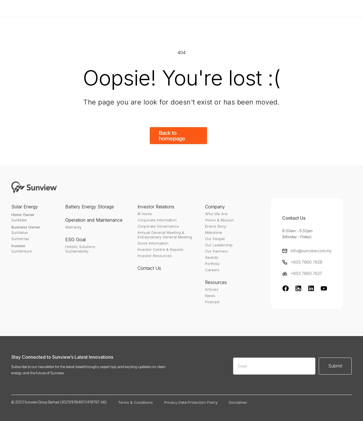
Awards (211, 257)
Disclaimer (238, 402)
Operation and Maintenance (94, 220)
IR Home (145, 213)
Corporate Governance (158, 226)
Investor (18, 245)
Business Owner (25, 227)
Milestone (213, 232)
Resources (216, 282)
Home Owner (23, 214)
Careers (212, 270)
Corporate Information (157, 220)
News (210, 295)
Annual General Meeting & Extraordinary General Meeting (165, 234)
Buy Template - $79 (261, 8)
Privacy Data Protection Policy (191, 402)
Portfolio (212, 263)
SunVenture (21, 251)
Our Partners (216, 251)
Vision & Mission (219, 220)
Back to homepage (172, 135)
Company (215, 207)
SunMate (19, 220)
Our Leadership (219, 245)
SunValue (19, 232)
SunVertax (20, 238)
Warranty (73, 227)
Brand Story (215, 226)
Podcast (212, 302)
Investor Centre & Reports (160, 249)
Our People (215, 238)
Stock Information (153, 243)
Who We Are (216, 213)
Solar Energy (24, 207)
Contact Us (149, 268)
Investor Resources (155, 255)
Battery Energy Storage (89, 207)
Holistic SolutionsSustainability (80, 248)
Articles (211, 289)
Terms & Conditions (135, 402)
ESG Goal (75, 239)
